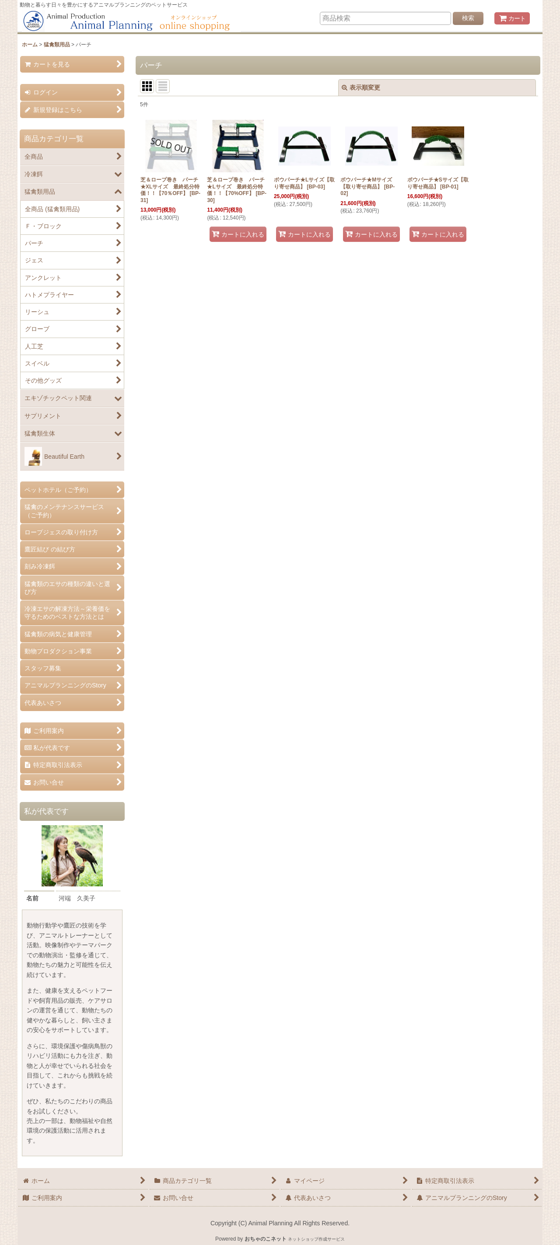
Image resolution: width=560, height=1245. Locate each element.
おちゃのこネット (266, 1239)
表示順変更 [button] (361, 87)
